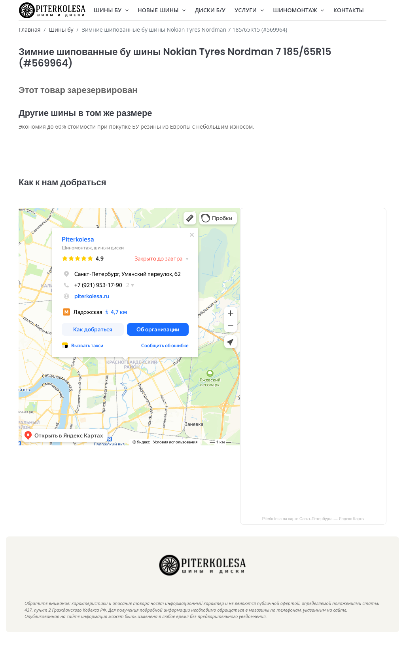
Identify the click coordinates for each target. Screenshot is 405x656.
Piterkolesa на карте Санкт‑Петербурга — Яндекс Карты (313, 531)
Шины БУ (111, 10)
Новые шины (161, 10)
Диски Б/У (210, 10)
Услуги (249, 10)
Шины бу (61, 29)
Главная (30, 29)
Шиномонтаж (298, 10)
